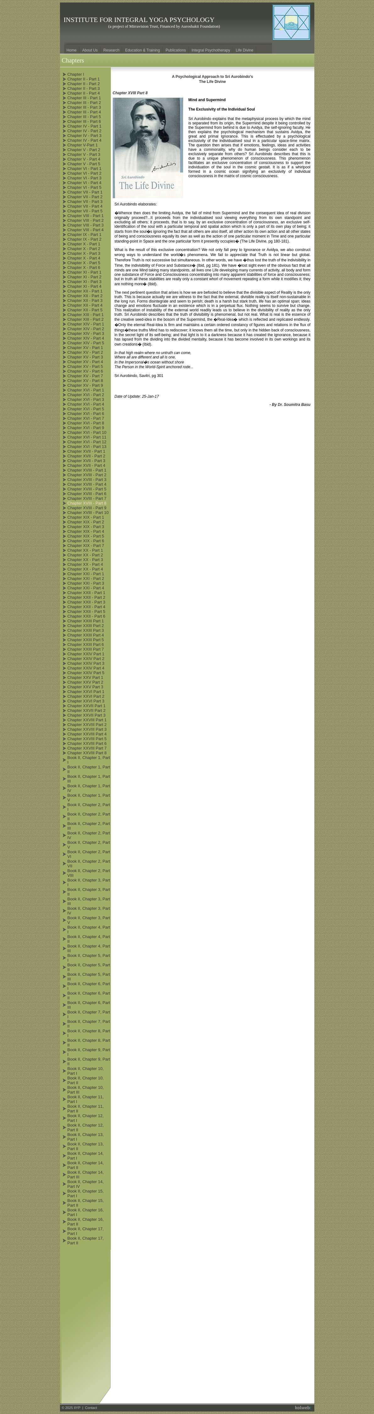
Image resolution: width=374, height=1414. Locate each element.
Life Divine (244, 50)
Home (72, 50)
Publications (175, 50)
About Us (90, 50)
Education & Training (142, 50)
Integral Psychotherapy (211, 50)
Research (111, 50)
